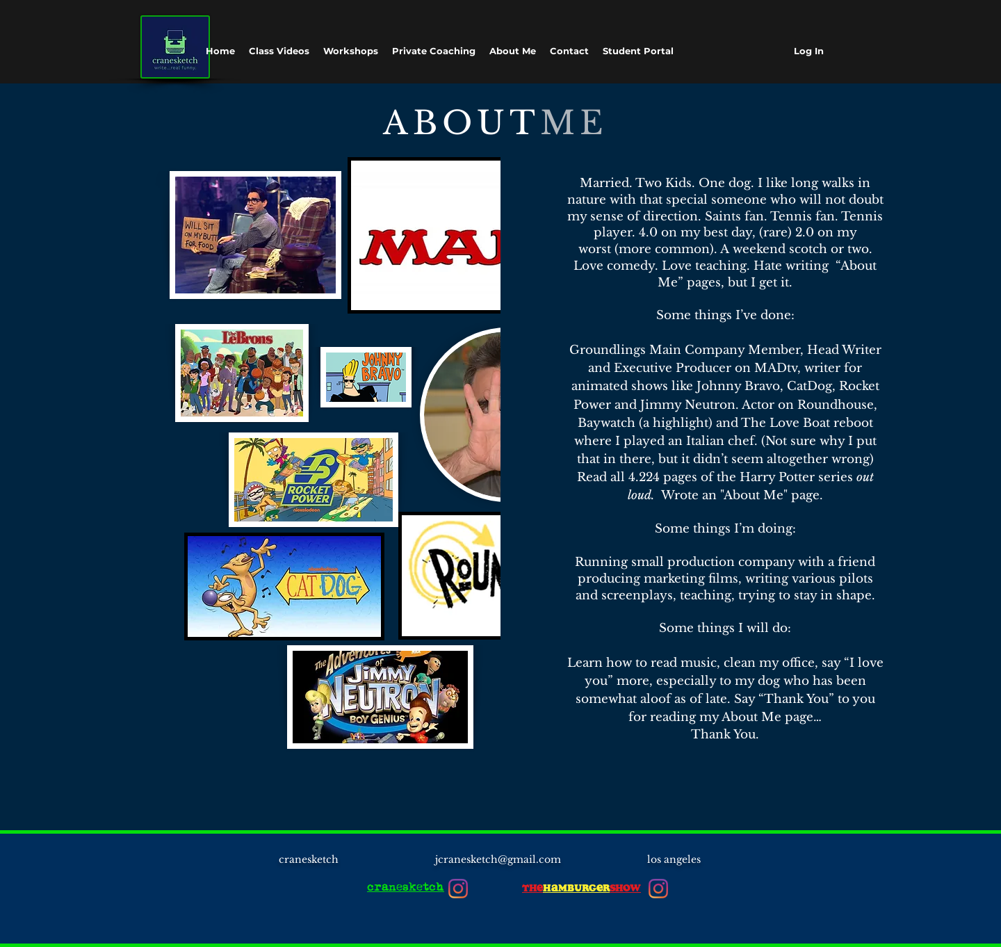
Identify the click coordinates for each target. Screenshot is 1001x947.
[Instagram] (458, 888)
